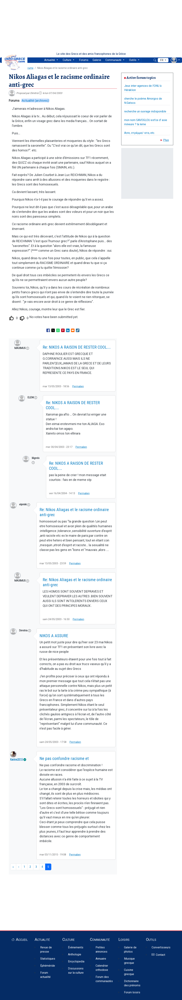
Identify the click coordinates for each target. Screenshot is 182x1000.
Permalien (78, 386)
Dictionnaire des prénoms (132, 983)
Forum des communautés (104, 979)
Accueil (22, 939)
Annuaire (101, 958)
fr (162, 60)
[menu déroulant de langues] (163, 60)
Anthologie (74, 954)
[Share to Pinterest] (63, 330)
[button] (77, 330)
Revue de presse (46, 949)
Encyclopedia (76, 961)
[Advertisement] (91, 26)
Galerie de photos (130, 949)
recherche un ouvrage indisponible (145, 111)
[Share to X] (53, 330)
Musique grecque (129, 961)
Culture (67, 60)
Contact (160, 954)
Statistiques (47, 958)
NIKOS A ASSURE (54, 635)
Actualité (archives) (35, 100)
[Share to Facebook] (48, 330)
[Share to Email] (72, 330)
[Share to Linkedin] (68, 330)
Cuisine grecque (129, 972)
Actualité (49, 60)
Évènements (75, 947)
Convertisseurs (161, 947)
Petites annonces (101, 949)
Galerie (97, 60)
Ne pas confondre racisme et (64, 758)
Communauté (113, 60)
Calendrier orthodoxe (102, 968)
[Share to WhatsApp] (58, 330)
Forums (83, 60)
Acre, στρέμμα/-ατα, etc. (139, 133)
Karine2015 (16, 759)
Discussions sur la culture (76, 970)
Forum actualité (45, 975)
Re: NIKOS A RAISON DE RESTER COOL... (77, 347)
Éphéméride (47, 965)
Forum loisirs (132, 992)
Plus (166, 140)
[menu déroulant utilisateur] (175, 60)
